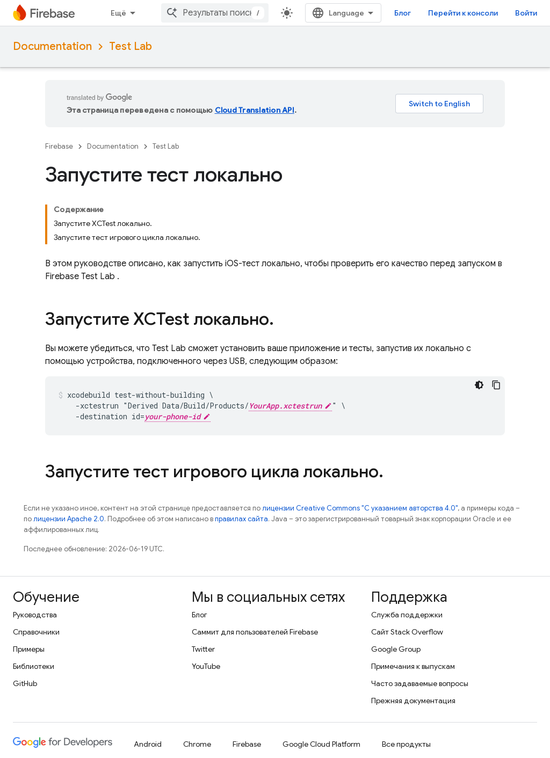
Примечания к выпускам (413, 666)
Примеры (29, 649)
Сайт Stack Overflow (407, 632)
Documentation (52, 46)
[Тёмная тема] (479, 384)
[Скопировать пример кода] (496, 384)
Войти (526, 13)
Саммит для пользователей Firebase (255, 632)
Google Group (396, 649)
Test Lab (130, 46)
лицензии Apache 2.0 (68, 518)
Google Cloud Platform (321, 744)
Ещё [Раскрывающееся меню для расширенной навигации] (118, 13)
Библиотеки (33, 666)
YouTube (206, 666)
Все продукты (406, 744)
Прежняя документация (413, 700)
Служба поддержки (407, 614)
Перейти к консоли (463, 13)
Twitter (203, 649)
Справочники (36, 632)
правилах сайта (241, 518)
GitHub (25, 683)
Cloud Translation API (254, 110)
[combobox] (215, 13)
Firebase (59, 146)
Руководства (35, 614)
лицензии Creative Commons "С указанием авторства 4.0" (360, 508)
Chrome (197, 744)
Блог (402, 13)
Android (148, 744)
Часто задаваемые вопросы (419, 683)
